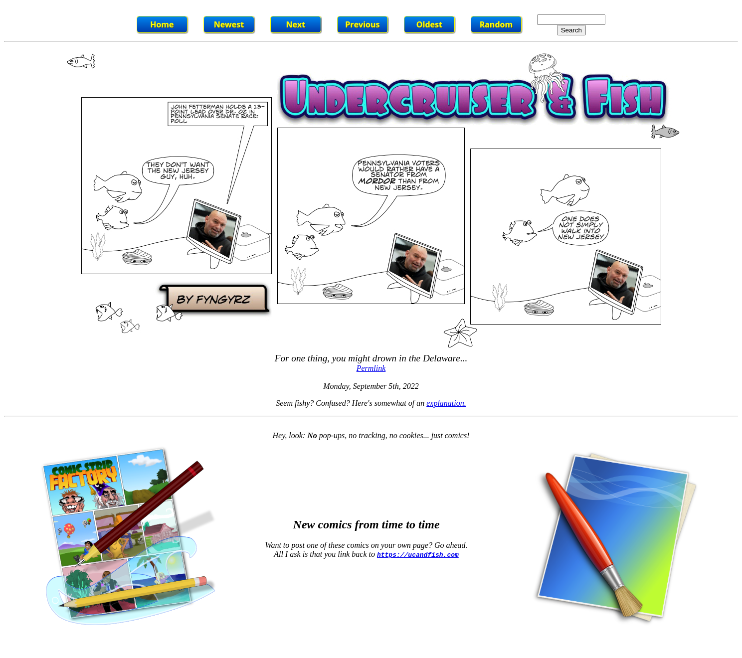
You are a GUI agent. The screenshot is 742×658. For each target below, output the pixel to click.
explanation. (446, 403)
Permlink (371, 368)
